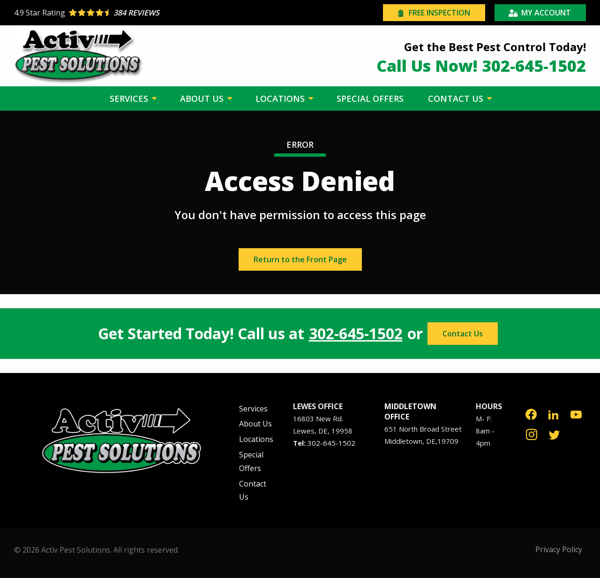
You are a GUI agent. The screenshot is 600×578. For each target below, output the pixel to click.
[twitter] (554, 433)
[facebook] (531, 413)
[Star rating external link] (157, 13)
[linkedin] (553, 413)
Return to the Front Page (300, 259)
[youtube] (576, 413)
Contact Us (462, 333)
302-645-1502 (356, 333)
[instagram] (531, 433)
